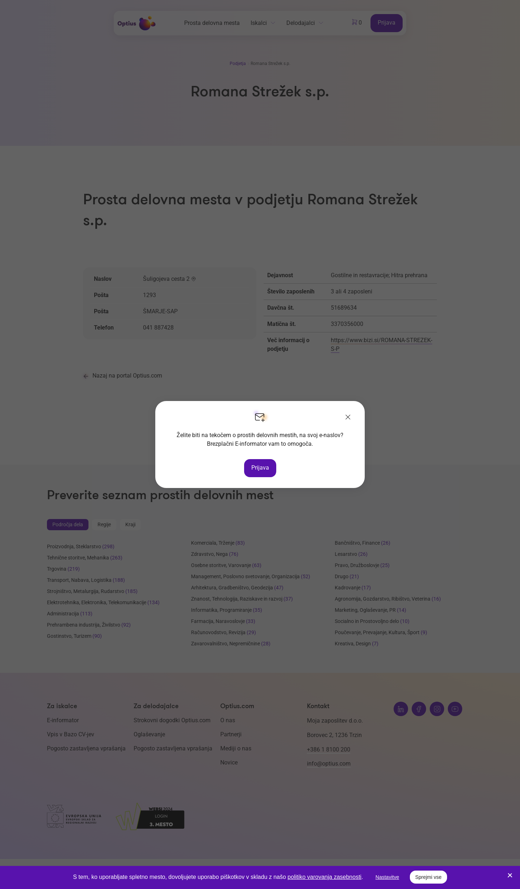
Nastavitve (387, 877)
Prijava (260, 467)
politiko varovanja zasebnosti (324, 877)
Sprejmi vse (428, 877)
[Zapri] (348, 417)
